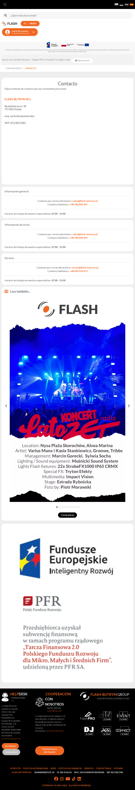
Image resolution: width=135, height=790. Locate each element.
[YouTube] (68, 779)
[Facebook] (56, 779)
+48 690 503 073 (78, 271)
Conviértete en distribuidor (49, 750)
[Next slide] (128, 405)
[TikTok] (73, 779)
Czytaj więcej (67, 515)
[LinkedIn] (79, 779)
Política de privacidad (35, 768)
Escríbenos (10, 746)
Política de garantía (70, 768)
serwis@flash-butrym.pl (84, 267)
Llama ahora (11, 752)
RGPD (53, 768)
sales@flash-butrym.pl (85, 200)
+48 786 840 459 (78, 204)
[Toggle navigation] (5, 4)
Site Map (118, 768)
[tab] (57, 507)
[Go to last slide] (6, 405)
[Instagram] (62, 779)
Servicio (89, 768)
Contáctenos (103, 768)
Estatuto (15, 768)
